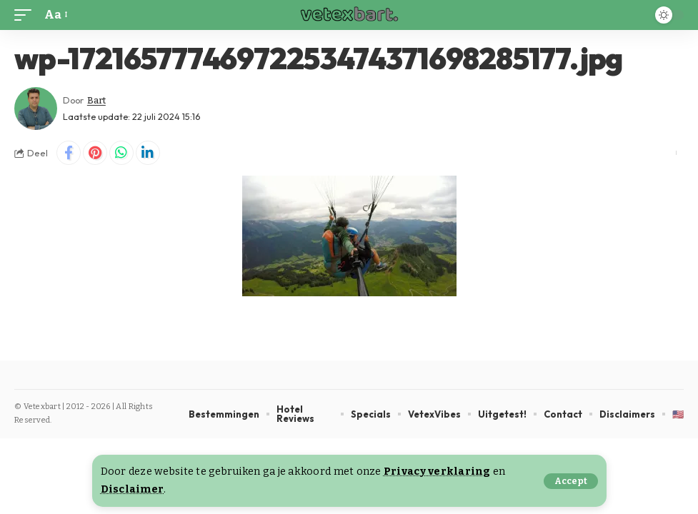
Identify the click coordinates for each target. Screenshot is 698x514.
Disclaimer (132, 489)
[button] (571, 481)
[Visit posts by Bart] (35, 108)
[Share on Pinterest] (95, 153)
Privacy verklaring (437, 471)
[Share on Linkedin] (148, 153)
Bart (96, 100)
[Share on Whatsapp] (121, 153)
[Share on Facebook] (68, 153)
